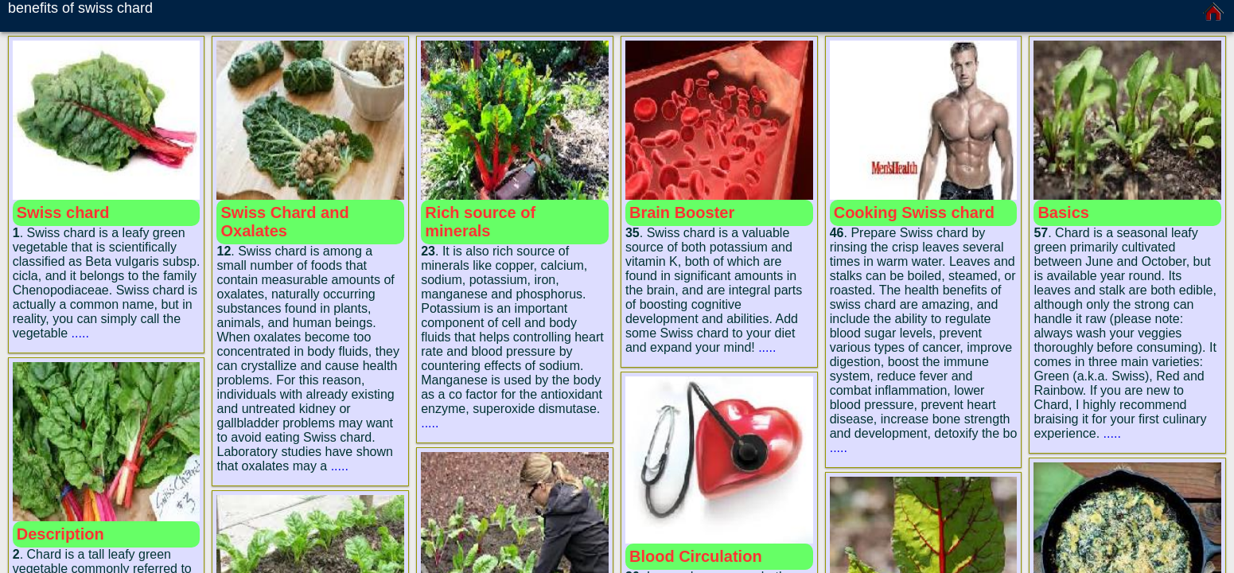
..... (80, 333)
